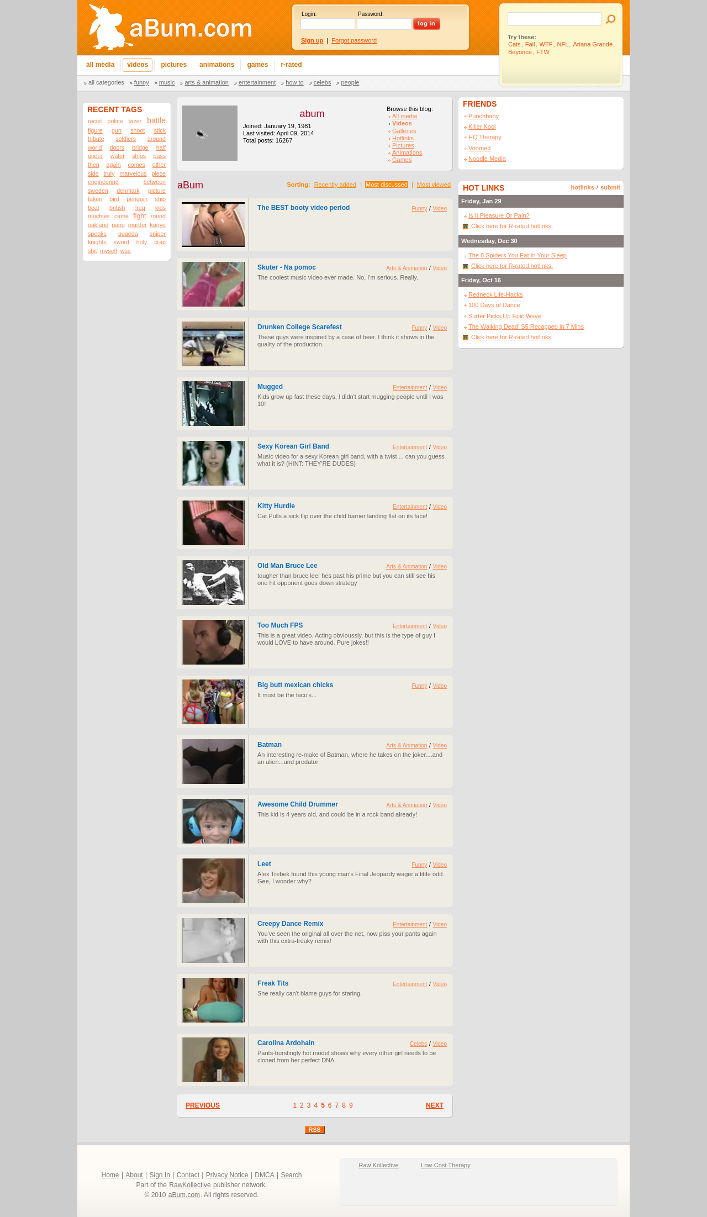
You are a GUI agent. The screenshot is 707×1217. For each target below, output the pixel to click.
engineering (103, 181)
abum (311, 113)
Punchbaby (483, 116)
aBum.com (184, 1195)
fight (139, 216)
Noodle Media (487, 158)
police (115, 121)
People (350, 82)
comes (136, 164)
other (159, 164)
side (93, 173)
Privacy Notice (227, 1175)
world (95, 147)
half (161, 147)
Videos (402, 123)
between (155, 181)
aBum (190, 185)
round (158, 216)
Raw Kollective (379, 1165)
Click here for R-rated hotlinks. (512, 226)
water (117, 155)
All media (404, 116)
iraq (140, 207)
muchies (99, 216)
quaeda (128, 233)
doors (116, 147)
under (95, 155)
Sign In (160, 1175)
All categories (106, 82)
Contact (188, 1175)
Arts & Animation (206, 82)
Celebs (322, 82)
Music (167, 82)
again (114, 164)
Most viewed (434, 184)
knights (97, 242)
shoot (137, 130)
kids (160, 207)
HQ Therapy (485, 137)
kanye (158, 225)
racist (95, 121)
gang (118, 225)
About (134, 1175)
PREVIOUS (203, 1105)
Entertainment (257, 82)
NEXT (435, 1105)
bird (114, 199)
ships (139, 155)
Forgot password (354, 40)
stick (160, 130)
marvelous (132, 173)
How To (294, 82)
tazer (135, 121)
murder (137, 225)
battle (156, 121)
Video (440, 209)
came (121, 216)
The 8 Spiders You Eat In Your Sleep (517, 255)
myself (108, 250)
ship (160, 199)
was (125, 250)
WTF (546, 44)
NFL (563, 44)
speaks (97, 233)
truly (108, 173)
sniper (158, 233)
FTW (543, 52)
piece (158, 173)
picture (157, 190)
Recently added (335, 184)
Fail (530, 44)
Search (291, 1175)
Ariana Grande (593, 44)
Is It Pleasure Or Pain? (499, 215)
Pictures (403, 145)
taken (95, 199)
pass (159, 155)
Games (401, 159)
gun (117, 130)
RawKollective (189, 1185)
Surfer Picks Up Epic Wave (504, 316)
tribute (96, 138)
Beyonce (520, 52)
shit (92, 250)
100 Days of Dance (494, 305)
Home (110, 1175)
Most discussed (387, 184)
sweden (98, 190)
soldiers (125, 138)
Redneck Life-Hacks (495, 294)
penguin (136, 199)
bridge (140, 147)
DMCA (264, 1175)
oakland (98, 225)
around (156, 138)
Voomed (479, 148)
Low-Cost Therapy (446, 1165)
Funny (141, 82)
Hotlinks (403, 138)
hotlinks (582, 187)
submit (610, 187)
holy (141, 242)
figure (95, 130)
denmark (128, 190)
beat (93, 207)
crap (160, 242)
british (117, 207)
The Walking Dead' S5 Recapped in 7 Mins (526, 326)
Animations (407, 152)
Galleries (404, 131)
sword (121, 242)
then (93, 164)
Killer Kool (482, 126)
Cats (514, 44)
